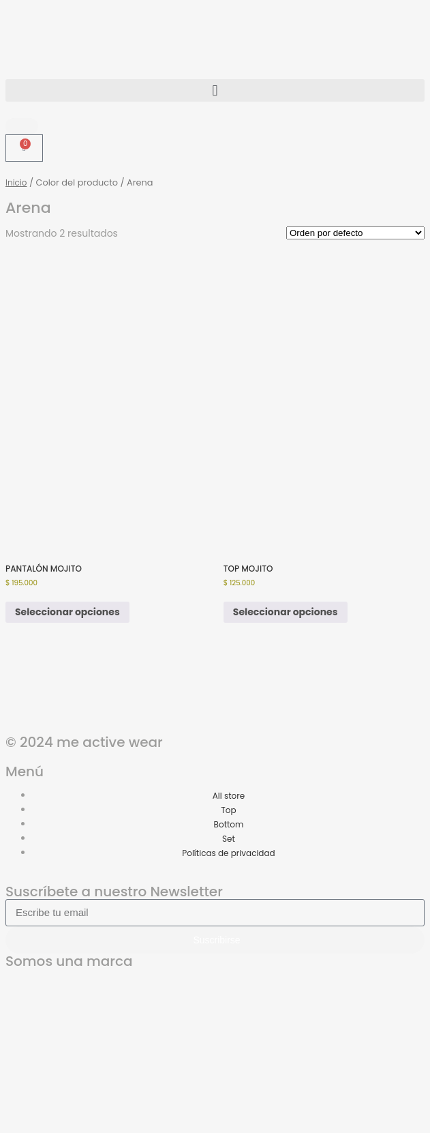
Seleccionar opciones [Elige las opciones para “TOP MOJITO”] (285, 612)
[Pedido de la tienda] (355, 232)
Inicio (16, 182)
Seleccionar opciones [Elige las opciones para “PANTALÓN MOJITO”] (67, 612)
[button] (215, 90)
